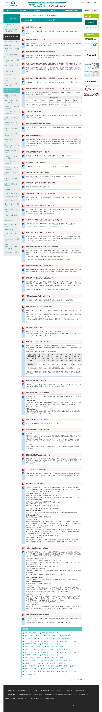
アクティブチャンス (52, 635)
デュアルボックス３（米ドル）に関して (11, 112)
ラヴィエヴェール (30, 674)
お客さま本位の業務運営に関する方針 (75, 690)
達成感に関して (9, 230)
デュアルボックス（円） (47, 666)
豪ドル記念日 (51, 663)
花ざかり (42, 671)
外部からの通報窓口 (36, 698)
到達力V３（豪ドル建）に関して (11, 185)
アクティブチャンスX (68, 635)
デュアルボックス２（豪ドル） (34, 657)
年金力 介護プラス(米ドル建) (50, 633)
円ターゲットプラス (30, 666)
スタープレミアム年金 (57, 668)
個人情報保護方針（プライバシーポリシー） (51, 690)
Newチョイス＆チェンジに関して (11, 225)
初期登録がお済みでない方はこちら (91, 28)
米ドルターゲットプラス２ (50, 641)
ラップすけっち (29, 635)
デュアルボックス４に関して (11, 61)
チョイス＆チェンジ (30, 671)
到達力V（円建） (63, 666)
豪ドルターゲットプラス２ (50, 652)
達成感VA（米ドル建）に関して (11, 96)
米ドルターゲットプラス (32, 641)
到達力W (57, 638)
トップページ (24, 15)
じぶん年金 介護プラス (31, 633)
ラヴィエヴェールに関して (11, 253)
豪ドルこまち (63, 663)
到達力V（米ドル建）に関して (11, 118)
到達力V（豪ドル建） (31, 660)
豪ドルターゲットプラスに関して (11, 135)
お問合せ (96, 2)
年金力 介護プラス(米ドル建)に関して (11, 31)
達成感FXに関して (9, 189)
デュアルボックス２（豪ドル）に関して (11, 162)
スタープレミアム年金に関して (11, 234)
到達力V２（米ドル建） (48, 649)
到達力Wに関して (9, 71)
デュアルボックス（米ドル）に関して (11, 101)
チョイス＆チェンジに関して (11, 240)
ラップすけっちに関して (11, 41)
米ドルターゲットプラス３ (70, 641)
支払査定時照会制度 (10, 694)
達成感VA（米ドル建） (31, 644)
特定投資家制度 (38, 694)
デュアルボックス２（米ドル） (34, 646)
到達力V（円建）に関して (11, 216)
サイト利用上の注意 (49, 698)
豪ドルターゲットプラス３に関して (11, 146)
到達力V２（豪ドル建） (48, 660)
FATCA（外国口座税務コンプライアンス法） (16, 698)
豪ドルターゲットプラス (32, 652)
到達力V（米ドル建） (31, 649)
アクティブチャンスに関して (11, 50)
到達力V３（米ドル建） (66, 649)
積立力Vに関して (9, 45)
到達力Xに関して (9, 74)
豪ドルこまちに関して (10, 200)
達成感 (45, 668)
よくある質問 (80, 2)
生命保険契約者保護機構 (25, 694)
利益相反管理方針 (83, 694)
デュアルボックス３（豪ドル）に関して (11, 168)
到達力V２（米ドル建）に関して (11, 124)
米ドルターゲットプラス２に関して (11, 85)
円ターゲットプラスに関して (11, 205)
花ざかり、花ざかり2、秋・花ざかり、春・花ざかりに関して (11, 246)
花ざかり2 (52, 671)
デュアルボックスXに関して (11, 66)
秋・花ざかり (75, 671)
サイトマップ (89, 2)
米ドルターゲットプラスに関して (11, 79)
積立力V (40, 635)
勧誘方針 (35, 690)
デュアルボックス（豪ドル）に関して (11, 157)
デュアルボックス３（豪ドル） (56, 657)
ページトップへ (76, 679)
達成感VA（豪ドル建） (31, 655)
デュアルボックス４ (30, 638)
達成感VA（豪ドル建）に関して (11, 151)
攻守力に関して (9, 220)
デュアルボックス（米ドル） (50, 644)
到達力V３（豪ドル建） (66, 660)
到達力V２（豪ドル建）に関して (11, 179)
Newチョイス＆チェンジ (32, 668)
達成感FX (27, 663)
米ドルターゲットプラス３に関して (11, 90)
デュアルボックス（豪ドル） (50, 655)
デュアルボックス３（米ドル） (56, 646)
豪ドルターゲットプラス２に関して (11, 140)
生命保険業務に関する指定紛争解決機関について (17, 690)
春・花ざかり (63, 671)
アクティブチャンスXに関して (11, 55)
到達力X (66, 638)
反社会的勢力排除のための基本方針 (67, 694)
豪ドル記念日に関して (10, 197)
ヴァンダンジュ (38, 663)
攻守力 (74, 666)
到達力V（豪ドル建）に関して (11, 174)
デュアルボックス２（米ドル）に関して (11, 107)
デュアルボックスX (45, 638)
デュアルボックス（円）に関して (11, 210)
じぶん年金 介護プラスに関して (11, 25)
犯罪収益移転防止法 (50, 694)
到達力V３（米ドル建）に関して (11, 129)
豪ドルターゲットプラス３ (70, 652)
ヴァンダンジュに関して (11, 193)
